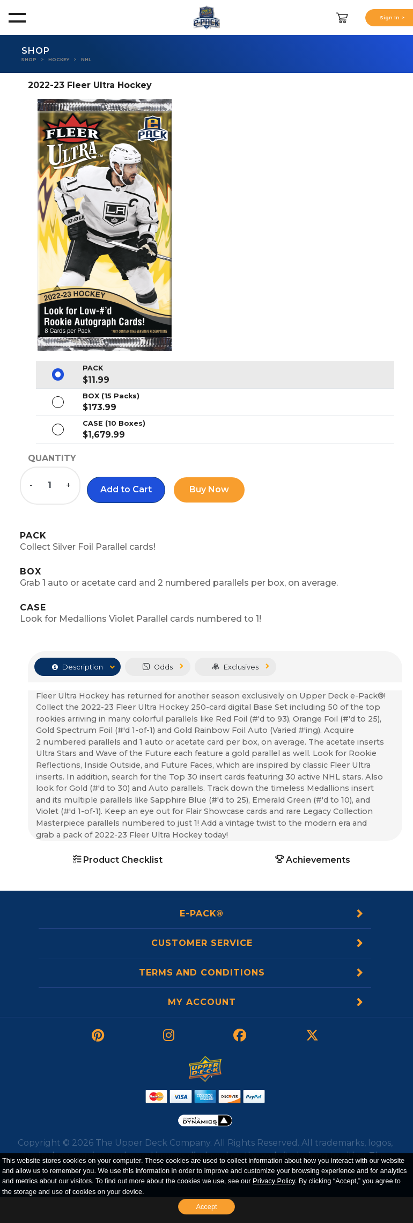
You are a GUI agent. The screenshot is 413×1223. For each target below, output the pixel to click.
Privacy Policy (274, 1181)
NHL (86, 59)
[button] (126, 490)
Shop (28, 59)
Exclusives (235, 667)
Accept (206, 1207)
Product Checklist (118, 860)
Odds (158, 667)
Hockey (58, 59)
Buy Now (209, 489)
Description (77, 667)
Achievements (312, 860)
